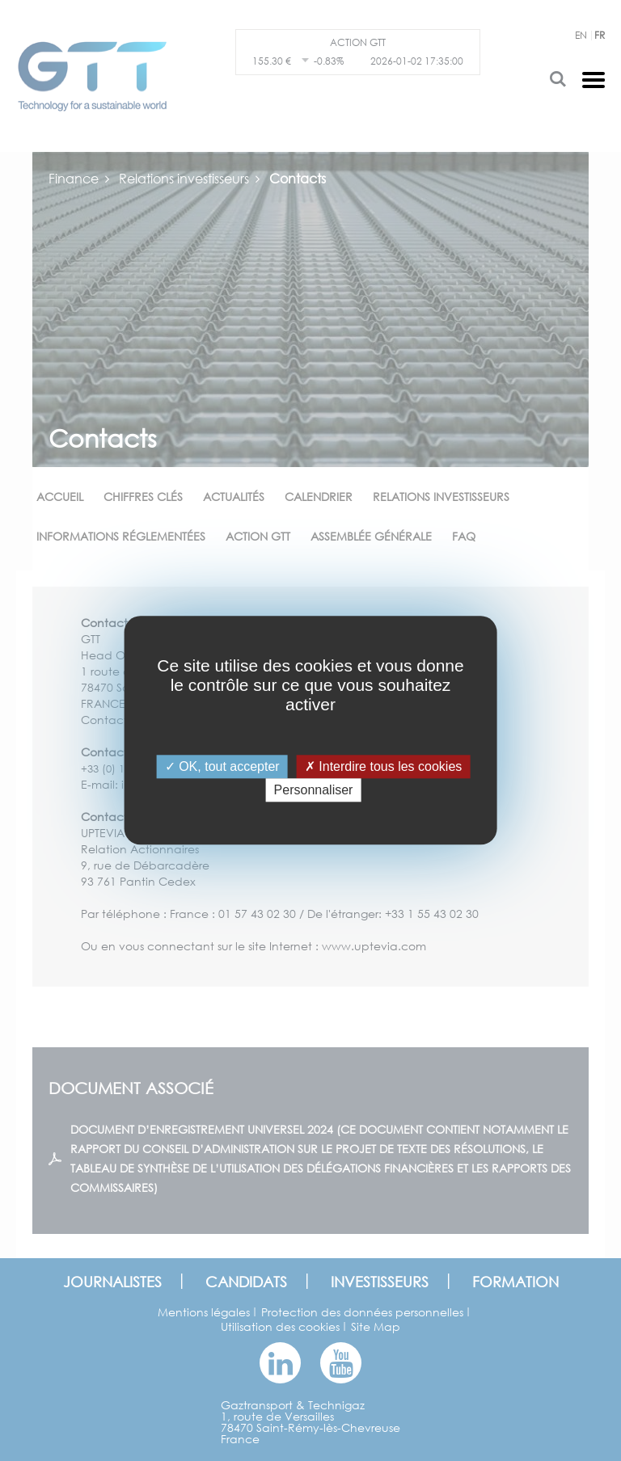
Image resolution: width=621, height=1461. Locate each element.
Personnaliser (313, 791)
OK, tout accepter (222, 766)
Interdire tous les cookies (383, 766)
